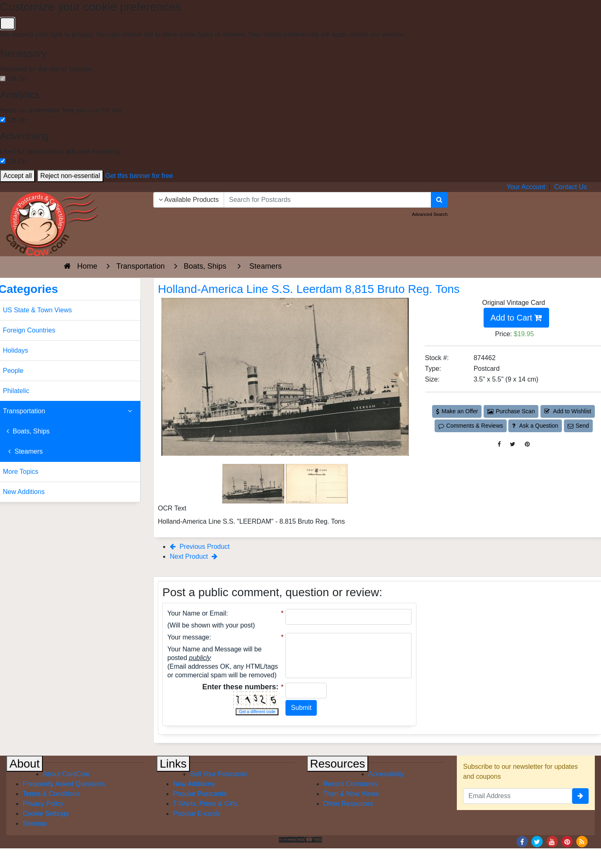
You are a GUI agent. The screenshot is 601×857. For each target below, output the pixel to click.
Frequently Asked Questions (64, 783)
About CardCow (66, 773)
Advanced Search (430, 214)
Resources (337, 763)
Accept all (17, 175)
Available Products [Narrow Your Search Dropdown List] (189, 199)
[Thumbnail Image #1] (254, 483)
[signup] (580, 796)
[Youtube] (552, 841)
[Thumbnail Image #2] (317, 483)
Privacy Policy (43, 803)
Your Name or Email (196, 613)
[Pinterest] (567, 841)
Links (173, 763)
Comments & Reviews (470, 425)
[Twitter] (537, 841)
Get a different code (257, 711)
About (24, 763)
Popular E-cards (196, 813)
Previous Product (199, 546)
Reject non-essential (70, 175)
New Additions (194, 783)
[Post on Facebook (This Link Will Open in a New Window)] (499, 444)
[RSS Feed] (582, 841)
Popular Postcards (200, 793)
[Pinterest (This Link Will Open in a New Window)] (527, 444)
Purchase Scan (511, 411)
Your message (188, 637)
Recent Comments (350, 783)
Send (578, 425)
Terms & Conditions (51, 793)
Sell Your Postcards (218, 773)
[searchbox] (327, 200)
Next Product (193, 556)
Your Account (526, 186)
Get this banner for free (139, 175)
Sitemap (35, 823)
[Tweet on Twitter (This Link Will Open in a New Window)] (512, 444)
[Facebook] (522, 841)
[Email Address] (517, 796)
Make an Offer (457, 411)
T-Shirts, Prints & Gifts (205, 803)
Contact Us (570, 186)
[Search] (439, 200)
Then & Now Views (351, 793)
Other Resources (348, 803)
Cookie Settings (46, 813)
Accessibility (386, 773)
